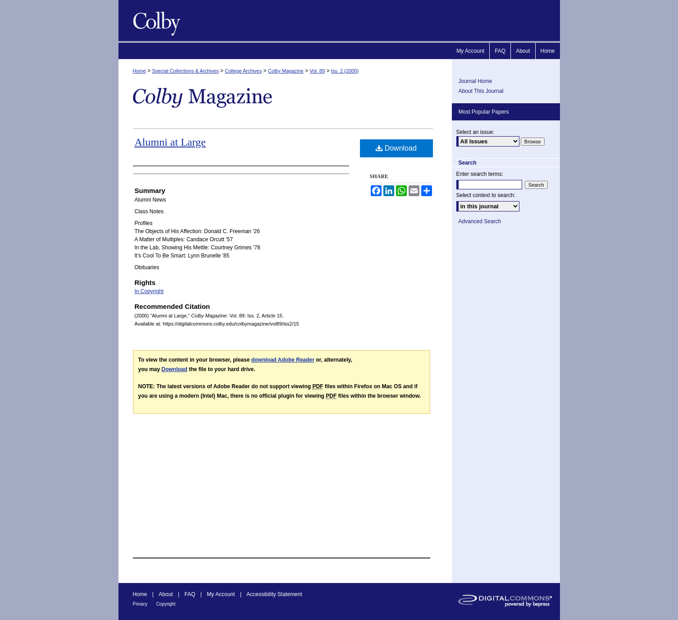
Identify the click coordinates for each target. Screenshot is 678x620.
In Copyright (149, 291)
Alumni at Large (170, 142)
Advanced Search (480, 221)
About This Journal (481, 91)
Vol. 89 (317, 70)
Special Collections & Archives (185, 70)
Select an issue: (475, 132)
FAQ (189, 594)
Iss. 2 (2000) (345, 70)
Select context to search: (485, 195)
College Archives (243, 70)
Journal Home (475, 81)
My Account (221, 594)
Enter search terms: (480, 174)
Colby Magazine (154, 20)
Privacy (140, 604)
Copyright (166, 604)
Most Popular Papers (484, 112)
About (166, 594)
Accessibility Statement (274, 594)
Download (396, 148)
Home (139, 70)
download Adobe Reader (282, 360)
